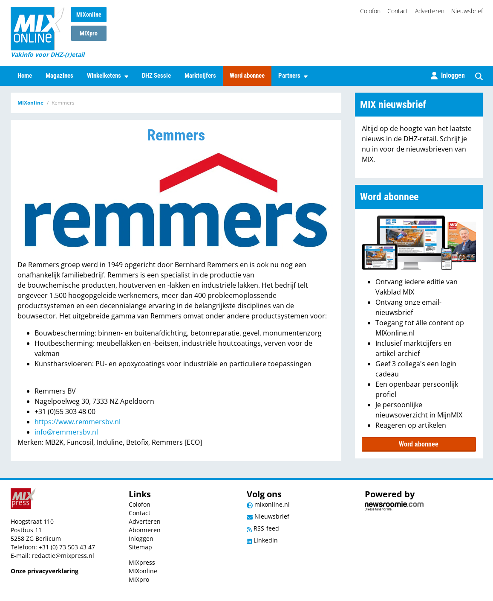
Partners (293, 75)
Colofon (370, 11)
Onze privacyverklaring (44, 571)
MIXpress (142, 562)
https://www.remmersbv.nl (78, 421)
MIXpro (89, 33)
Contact (397, 11)
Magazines (59, 75)
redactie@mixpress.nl (63, 555)
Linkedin (262, 540)
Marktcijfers (200, 75)
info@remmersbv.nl (66, 432)
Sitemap (140, 547)
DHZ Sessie (156, 75)
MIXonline (88, 14)
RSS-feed (263, 528)
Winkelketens (107, 75)
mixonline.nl (268, 504)
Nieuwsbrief (467, 11)
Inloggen (141, 538)
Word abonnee (247, 75)
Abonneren (145, 530)
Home (24, 75)
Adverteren (429, 11)
